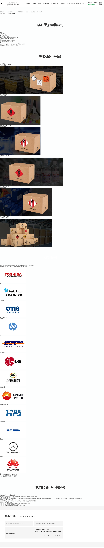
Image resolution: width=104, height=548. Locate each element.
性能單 (40, 12)
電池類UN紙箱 (12, 12)
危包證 (7, 12)
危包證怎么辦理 (34, 12)
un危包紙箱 (27, 12)
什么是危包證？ (20, 12)
